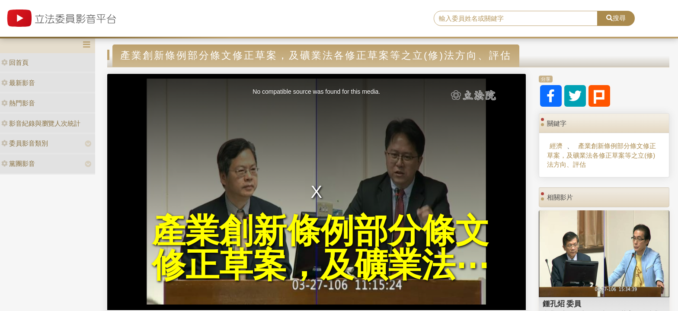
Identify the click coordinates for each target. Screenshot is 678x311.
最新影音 (18, 82)
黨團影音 (18, 163)
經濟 (556, 145)
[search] (516, 18)
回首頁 (15, 62)
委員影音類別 (24, 143)
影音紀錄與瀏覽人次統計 (40, 123)
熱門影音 (18, 103)
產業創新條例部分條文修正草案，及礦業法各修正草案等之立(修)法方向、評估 (601, 155)
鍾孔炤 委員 (562, 304)
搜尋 (616, 18)
